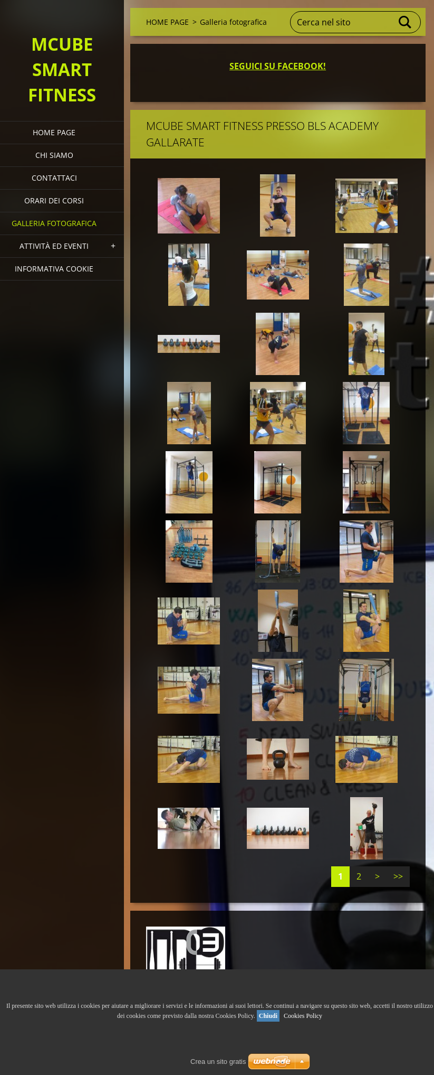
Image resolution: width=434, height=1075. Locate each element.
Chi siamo (54, 155)
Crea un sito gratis (218, 1061)
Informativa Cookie (54, 269)
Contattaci (54, 178)
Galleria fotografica (54, 223)
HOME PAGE (54, 132)
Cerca (405, 22)
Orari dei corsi (54, 200)
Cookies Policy (303, 1016)
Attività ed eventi (54, 246)
